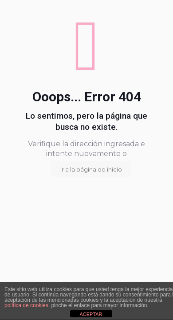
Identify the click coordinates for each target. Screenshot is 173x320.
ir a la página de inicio (91, 169)
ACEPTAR (90, 314)
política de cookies (26, 305)
